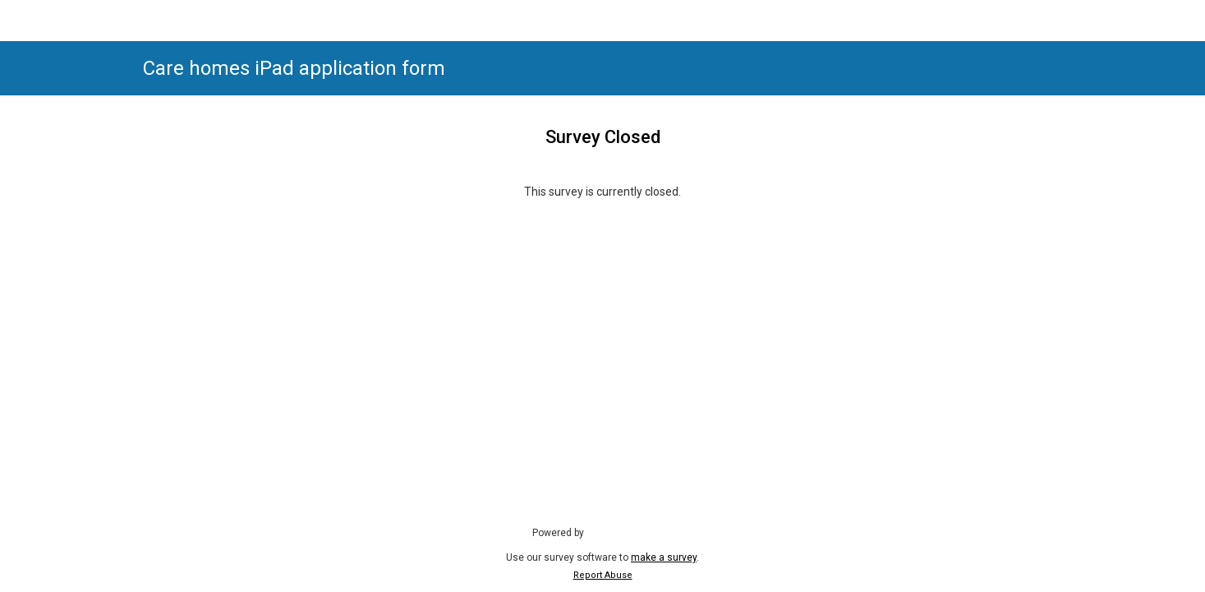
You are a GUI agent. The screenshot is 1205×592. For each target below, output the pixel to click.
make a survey (664, 557)
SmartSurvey (632, 532)
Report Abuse (602, 575)
